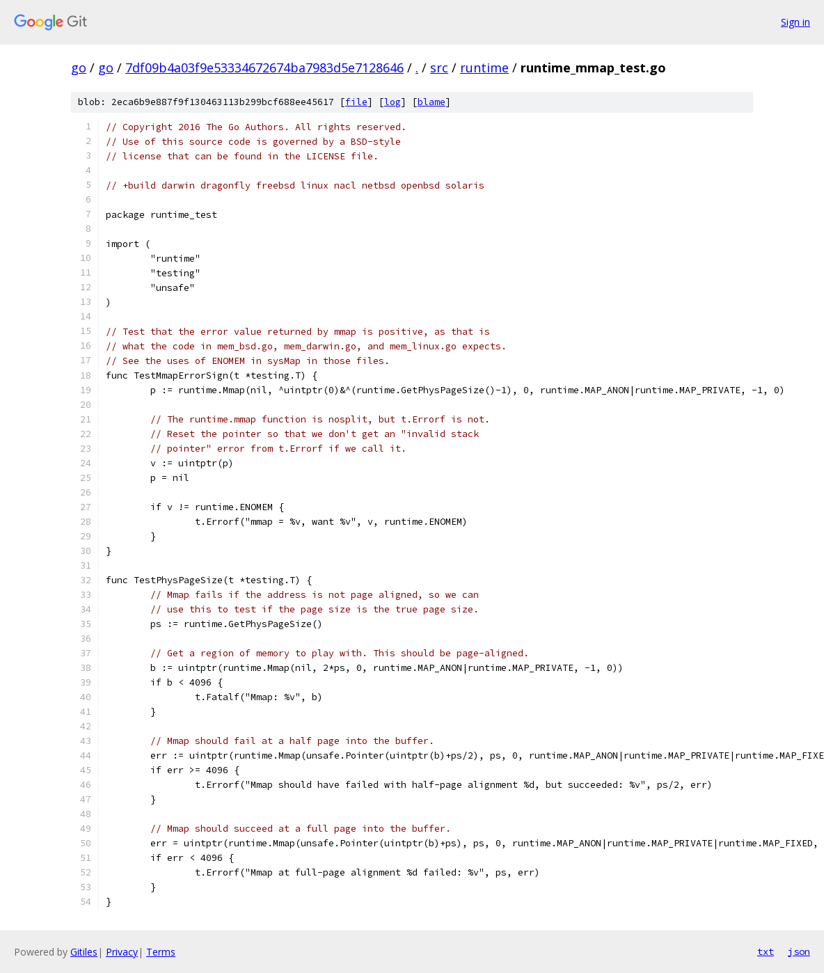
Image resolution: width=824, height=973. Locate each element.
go (78, 67)
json (799, 951)
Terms (160, 951)
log (392, 102)
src (439, 67)
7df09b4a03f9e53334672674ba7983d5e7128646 (264, 67)
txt (765, 951)
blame (431, 102)
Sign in (795, 22)
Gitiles (83, 951)
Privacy (122, 951)
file (356, 102)
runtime (484, 67)
